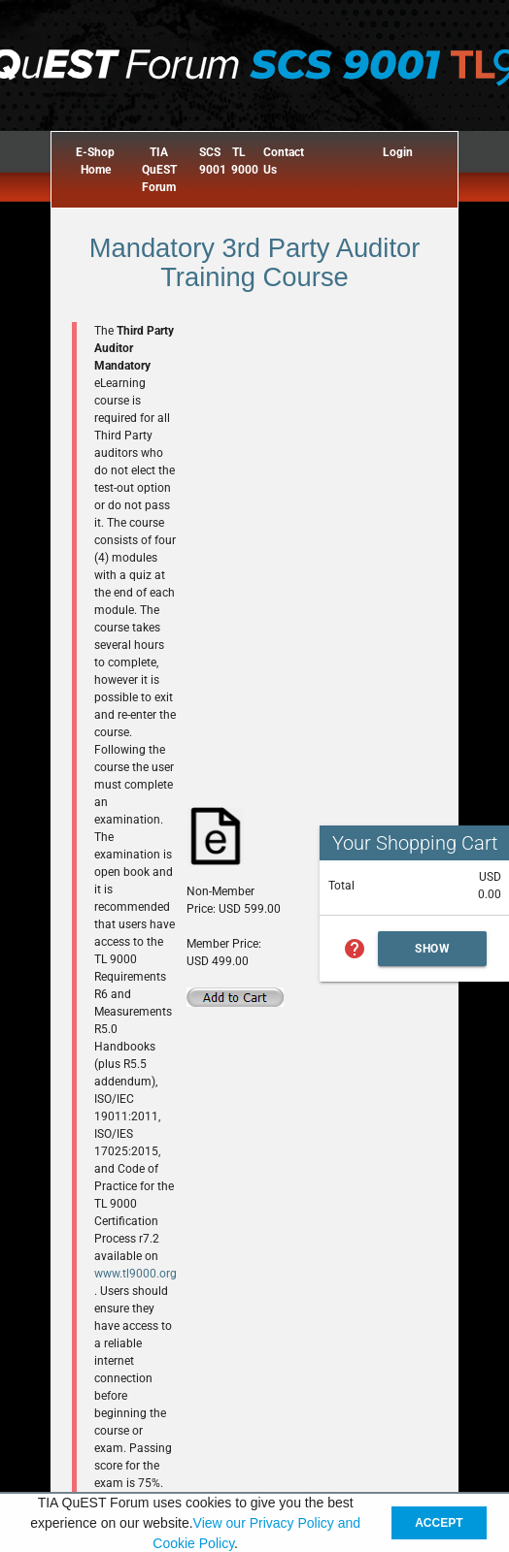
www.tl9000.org (135, 1273)
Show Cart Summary (432, 954)
